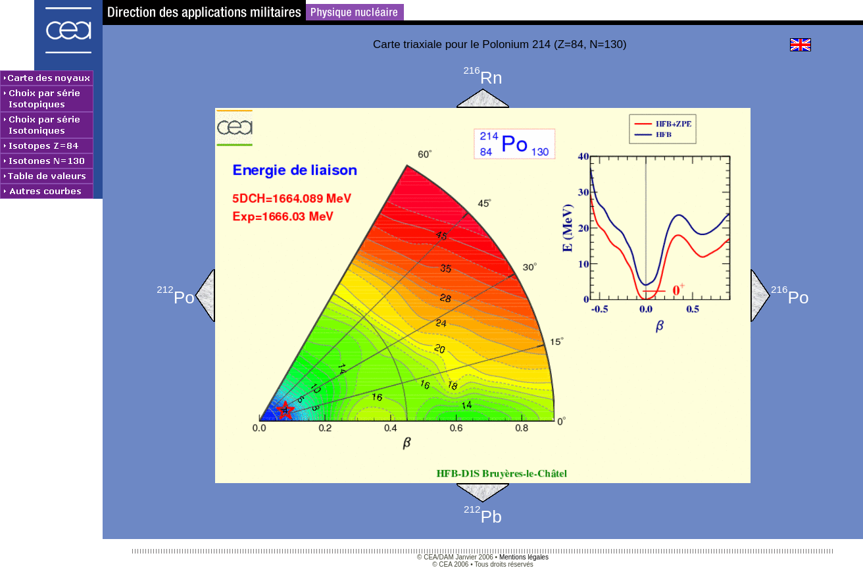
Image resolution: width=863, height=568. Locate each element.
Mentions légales (524, 557)
